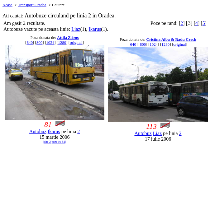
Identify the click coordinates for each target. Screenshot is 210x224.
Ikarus (94, 29)
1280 (62, 42)
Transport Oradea (32, 4)
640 (29, 42)
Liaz (75, 29)
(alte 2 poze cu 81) (54, 141)
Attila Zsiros (68, 37)
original (76, 42)
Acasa (7, 4)
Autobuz (37, 131)
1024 (50, 42)
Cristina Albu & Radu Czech (171, 39)
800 (39, 42)
